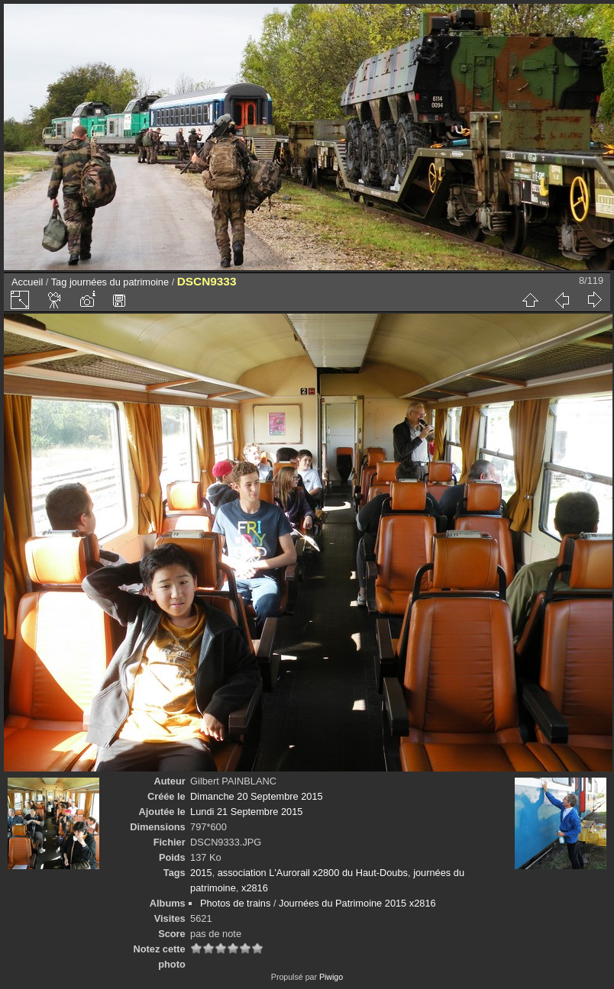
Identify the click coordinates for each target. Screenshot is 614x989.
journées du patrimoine (119, 282)
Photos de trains (235, 903)
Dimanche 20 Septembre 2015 (256, 796)
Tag (59, 282)
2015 (201, 872)
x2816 (254, 888)
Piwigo (331, 976)
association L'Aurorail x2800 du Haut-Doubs (313, 872)
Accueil (27, 282)
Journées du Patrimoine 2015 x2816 (357, 903)
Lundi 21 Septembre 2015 (246, 811)
